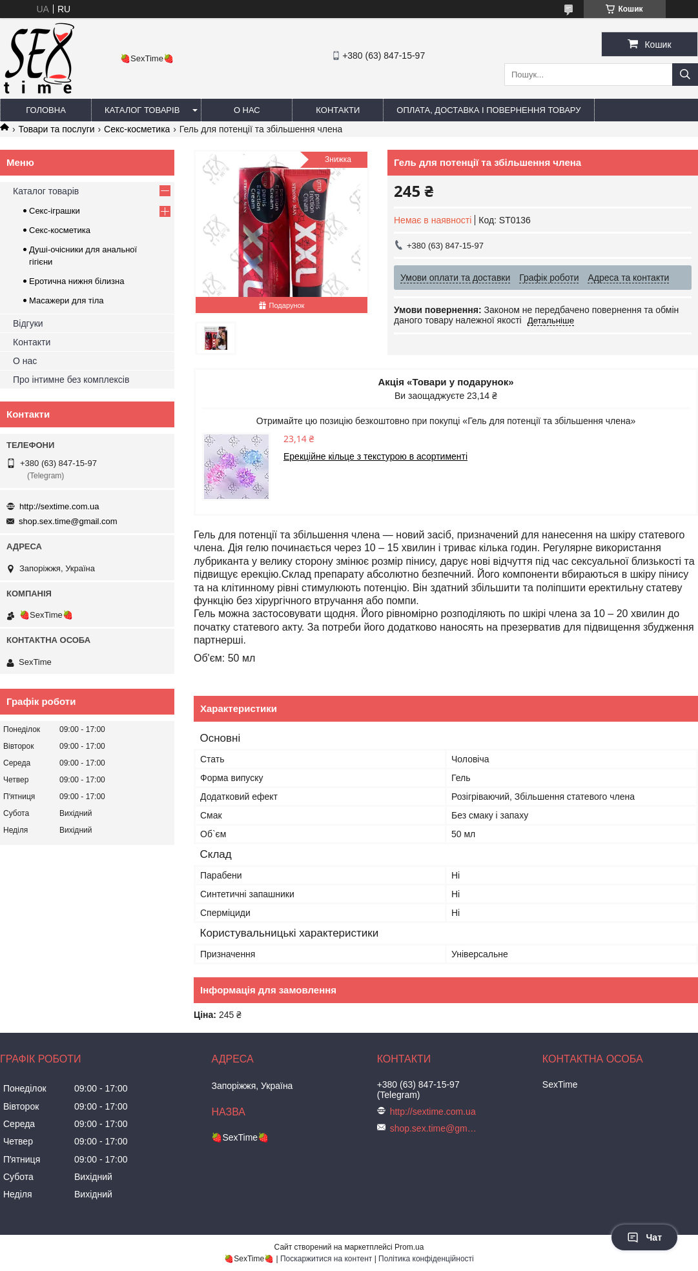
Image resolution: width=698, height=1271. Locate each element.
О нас (247, 110)
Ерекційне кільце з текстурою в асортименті (375, 456)
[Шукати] (685, 74)
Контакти (338, 110)
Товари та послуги (56, 129)
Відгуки (28, 323)
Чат (644, 1237)
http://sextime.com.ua (59, 506)
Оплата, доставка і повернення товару (488, 110)
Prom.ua (409, 1247)
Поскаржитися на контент (326, 1258)
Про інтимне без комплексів (71, 379)
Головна (46, 110)
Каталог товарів (142, 110)
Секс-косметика (137, 129)
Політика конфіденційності (426, 1258)
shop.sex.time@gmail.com (68, 521)
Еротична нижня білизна (76, 281)
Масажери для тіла (66, 300)
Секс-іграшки (54, 211)
